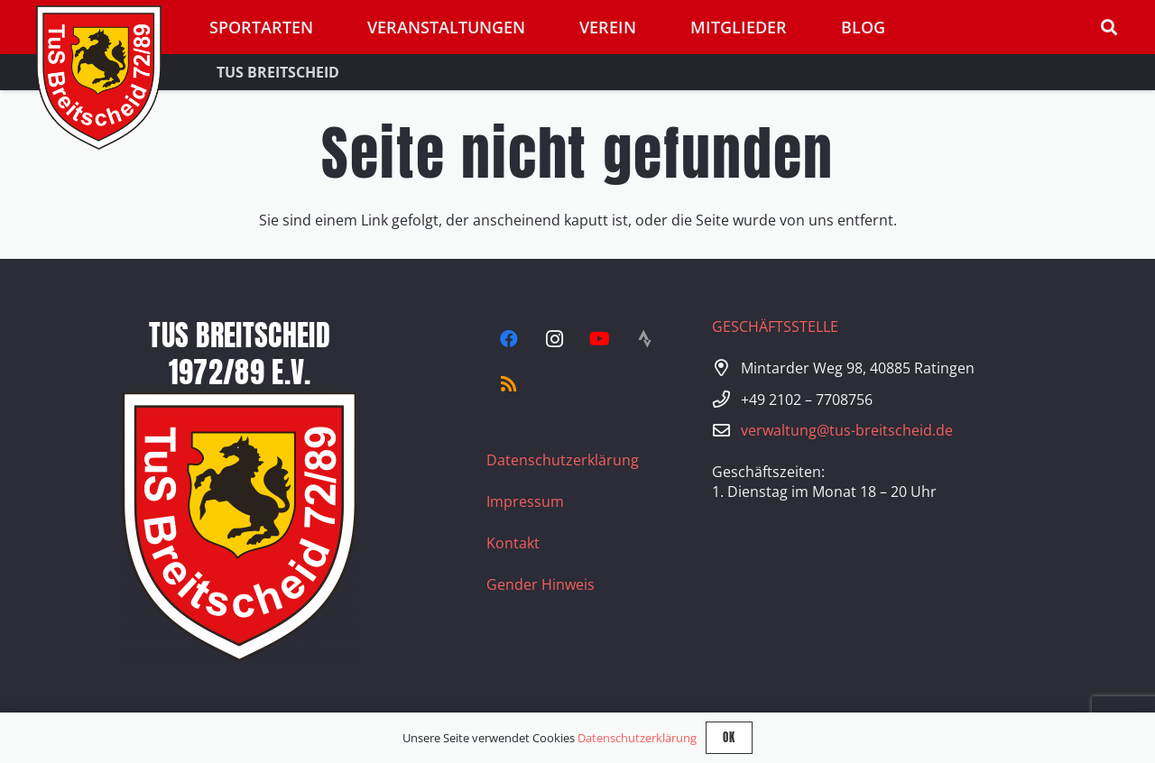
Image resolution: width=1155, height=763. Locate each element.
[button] (1109, 27)
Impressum (525, 501)
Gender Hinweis (540, 584)
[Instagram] (554, 339)
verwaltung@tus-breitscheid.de (847, 430)
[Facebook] (508, 339)
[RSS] (508, 384)
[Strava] (644, 339)
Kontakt (513, 543)
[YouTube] (599, 339)
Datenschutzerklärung (562, 460)
